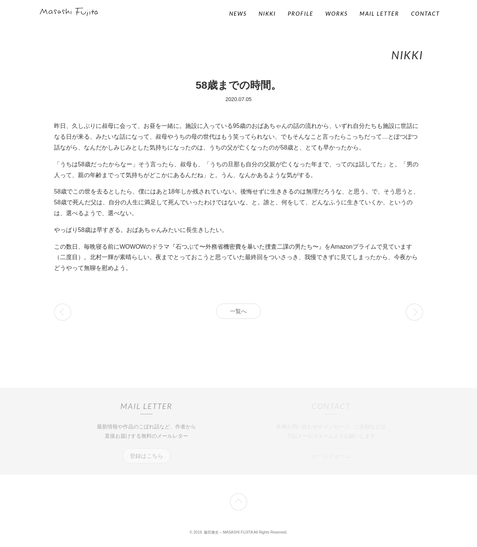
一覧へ (238, 311)
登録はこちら (146, 456)
